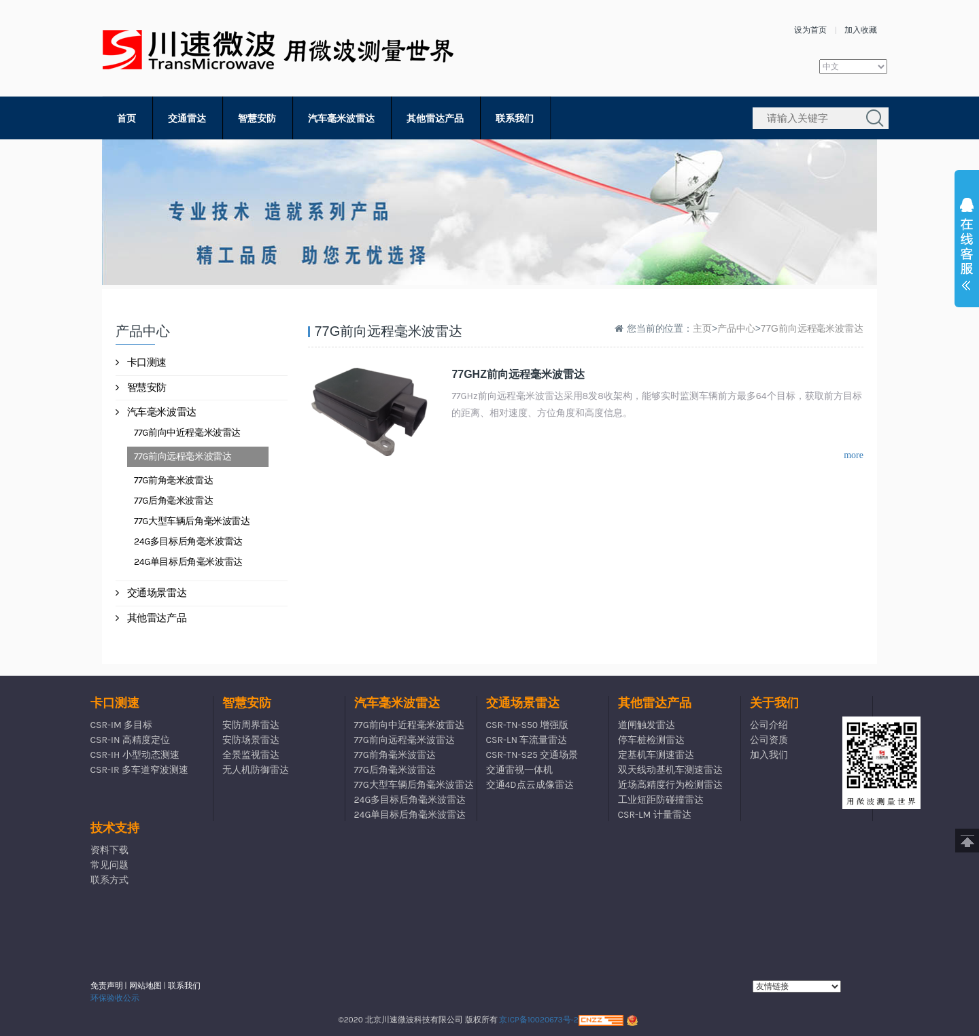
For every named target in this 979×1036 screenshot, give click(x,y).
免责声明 (106, 985)
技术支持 (114, 828)
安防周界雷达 (250, 725)
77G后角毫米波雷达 (173, 500)
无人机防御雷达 (255, 770)
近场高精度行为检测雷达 (670, 785)
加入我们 (769, 755)
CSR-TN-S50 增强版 (527, 725)
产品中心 (736, 328)
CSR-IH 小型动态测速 (134, 755)
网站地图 (145, 985)
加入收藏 (860, 30)
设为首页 (810, 30)
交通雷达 (187, 118)
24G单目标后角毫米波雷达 (188, 562)
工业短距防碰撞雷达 (661, 800)
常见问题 (109, 865)
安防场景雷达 (250, 740)
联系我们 (515, 118)
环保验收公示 (114, 998)
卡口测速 (141, 362)
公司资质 (769, 740)
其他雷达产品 (435, 118)
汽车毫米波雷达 (341, 118)
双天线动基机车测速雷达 (670, 770)
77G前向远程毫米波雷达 (182, 456)
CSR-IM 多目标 (121, 725)
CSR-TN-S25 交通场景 (532, 755)
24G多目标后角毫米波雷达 (188, 541)
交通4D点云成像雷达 (530, 785)
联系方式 (109, 880)
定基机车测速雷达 (656, 755)
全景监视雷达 (250, 755)
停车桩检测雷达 (651, 740)
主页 (702, 328)
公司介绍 (769, 725)
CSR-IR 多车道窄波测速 (139, 770)
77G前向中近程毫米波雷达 (187, 432)
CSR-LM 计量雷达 (654, 815)
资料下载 (109, 850)
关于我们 (774, 703)
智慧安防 (257, 118)
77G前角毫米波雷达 (173, 480)
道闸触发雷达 (646, 725)
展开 (967, 247)
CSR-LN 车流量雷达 (527, 740)
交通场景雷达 (151, 593)
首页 (126, 118)
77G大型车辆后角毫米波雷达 (192, 521)
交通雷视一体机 (519, 770)
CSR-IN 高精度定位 (130, 740)
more (853, 455)
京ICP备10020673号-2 (538, 1019)
